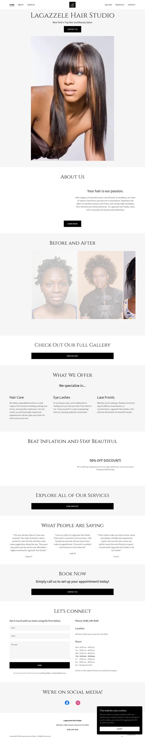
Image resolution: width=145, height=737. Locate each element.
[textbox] (40, 628)
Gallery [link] (108, 5)
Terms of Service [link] (58, 673)
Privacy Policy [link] (46, 673)
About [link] (21, 5)
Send (40, 665)
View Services (72, 506)
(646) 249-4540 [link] (72, 729)
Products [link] (119, 5)
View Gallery (72, 356)
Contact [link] (131, 5)
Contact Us (73, 29)
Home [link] (12, 5)
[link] (72, 4)
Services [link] (31, 5)
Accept (119, 729)
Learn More (72, 224)
